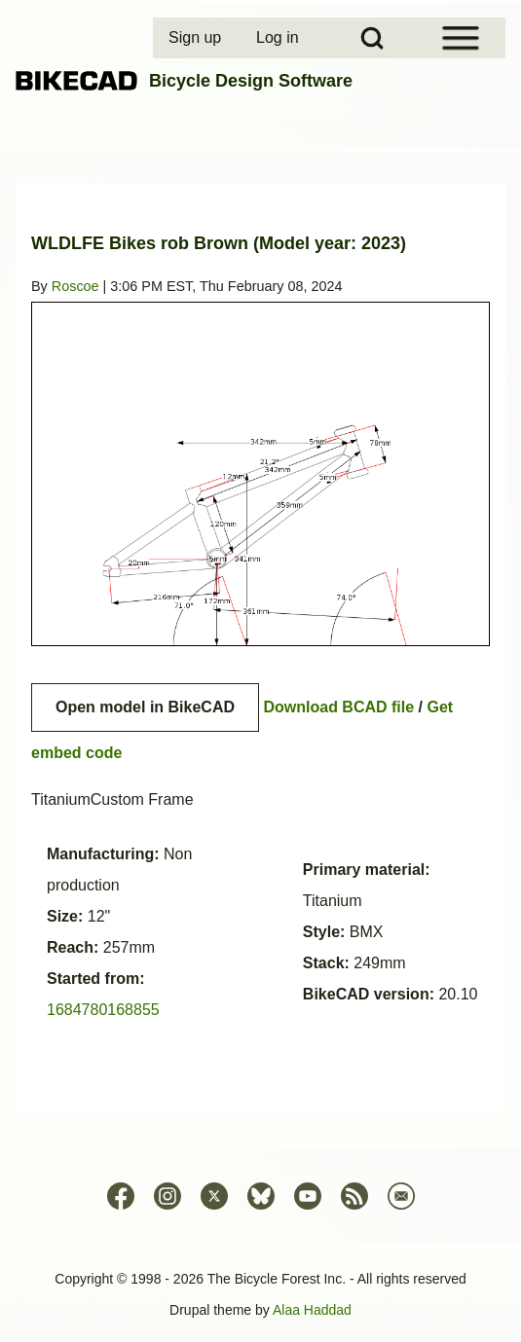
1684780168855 (103, 1009)
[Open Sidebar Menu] (460, 38)
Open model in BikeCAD (145, 707)
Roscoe (75, 286)
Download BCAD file (338, 707)
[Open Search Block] (372, 38)
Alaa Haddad (312, 1310)
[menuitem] (197, 38)
